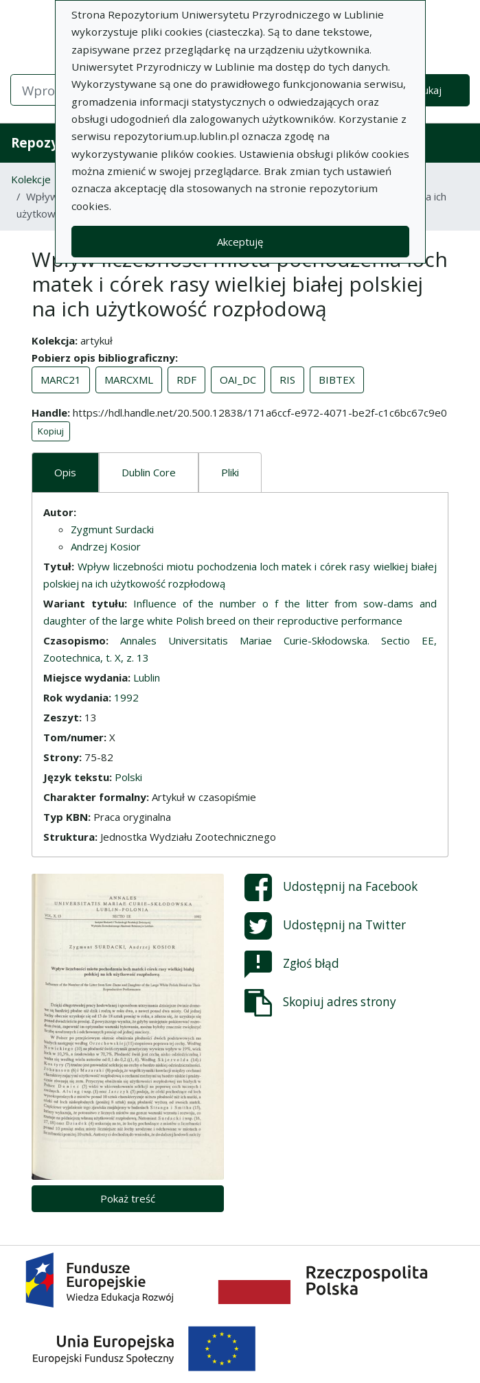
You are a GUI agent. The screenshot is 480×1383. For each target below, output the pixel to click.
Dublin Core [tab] (149, 472)
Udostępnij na (331, 887)
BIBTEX (337, 379)
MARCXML (128, 379)
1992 (126, 697)
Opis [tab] (65, 472)
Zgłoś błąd (291, 964)
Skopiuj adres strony (320, 1002)
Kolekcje (31, 179)
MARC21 (61, 379)
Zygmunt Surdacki (112, 529)
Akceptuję (240, 241)
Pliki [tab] (230, 472)
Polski (128, 777)
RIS (287, 379)
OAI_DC (238, 379)
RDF (186, 379)
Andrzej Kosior (106, 546)
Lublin (146, 677)
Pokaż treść (127, 1198)
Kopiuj (51, 431)
